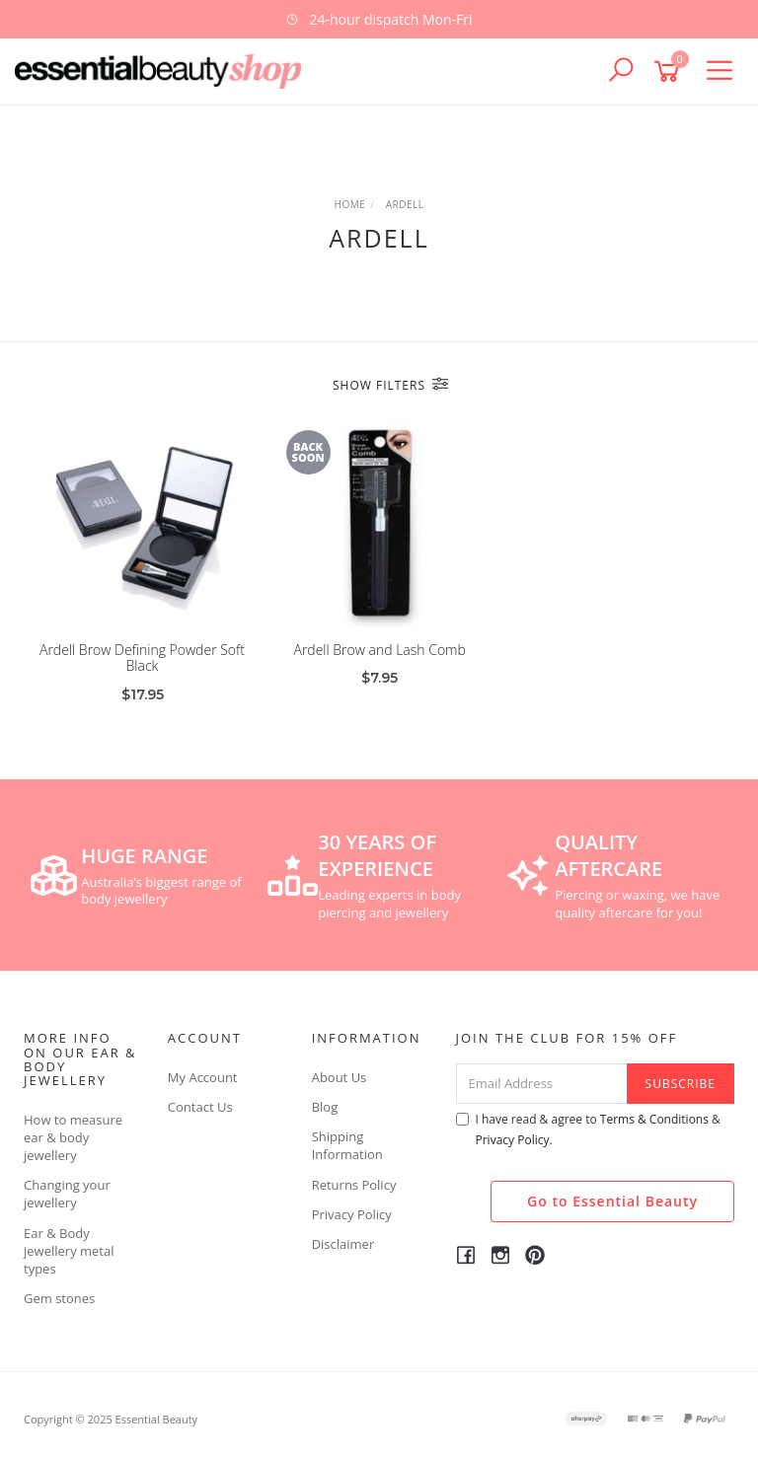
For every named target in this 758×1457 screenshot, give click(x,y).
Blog (325, 1107)
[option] (379, 19)
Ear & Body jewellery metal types (69, 1250)
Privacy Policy (352, 1214)
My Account (203, 1077)
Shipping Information (347, 1145)
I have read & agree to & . (588, 1129)
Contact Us (200, 1107)
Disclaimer (343, 1244)
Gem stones (59, 1298)
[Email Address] (542, 1083)
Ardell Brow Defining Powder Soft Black (142, 658)
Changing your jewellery (67, 1193)
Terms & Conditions (654, 1119)
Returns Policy (354, 1185)
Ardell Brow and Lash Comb (379, 649)
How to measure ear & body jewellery (73, 1137)
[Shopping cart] (670, 71)
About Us (339, 1077)
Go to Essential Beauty (612, 1201)
